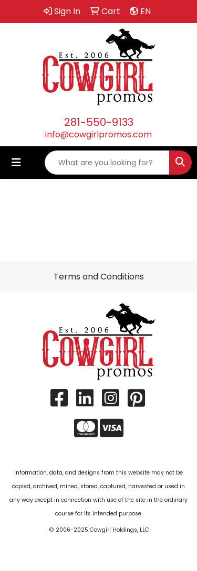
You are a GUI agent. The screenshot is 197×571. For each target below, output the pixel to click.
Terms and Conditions (99, 277)
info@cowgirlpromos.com (98, 134)
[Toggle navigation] (16, 162)
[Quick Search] (107, 162)
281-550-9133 (98, 122)
